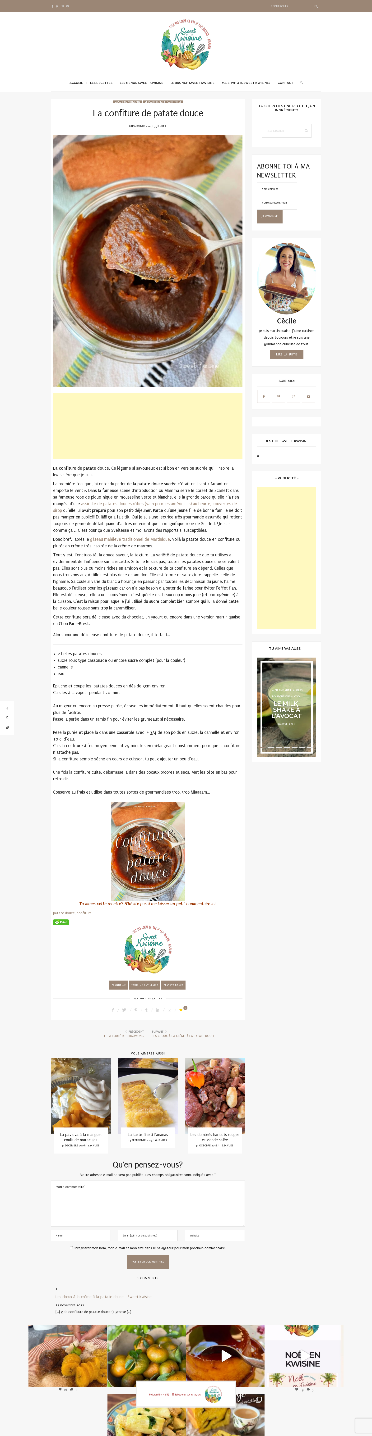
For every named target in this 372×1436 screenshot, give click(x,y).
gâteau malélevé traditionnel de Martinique (130, 539)
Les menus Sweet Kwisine (141, 83)
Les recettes (101, 83)
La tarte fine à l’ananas (148, 1134)
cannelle (119, 985)
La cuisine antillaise (127, 101)
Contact (285, 83)
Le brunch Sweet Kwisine (192, 83)
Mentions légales (272, 1427)
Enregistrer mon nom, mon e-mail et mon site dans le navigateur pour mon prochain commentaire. (150, 1248)
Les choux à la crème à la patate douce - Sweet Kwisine (104, 1297)
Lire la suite (286, 354)
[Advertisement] (147, 426)
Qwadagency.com (310, 1427)
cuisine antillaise (145, 985)
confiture (84, 913)
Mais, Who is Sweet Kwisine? (246, 83)
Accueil (76, 83)
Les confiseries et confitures (163, 101)
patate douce (64, 913)
